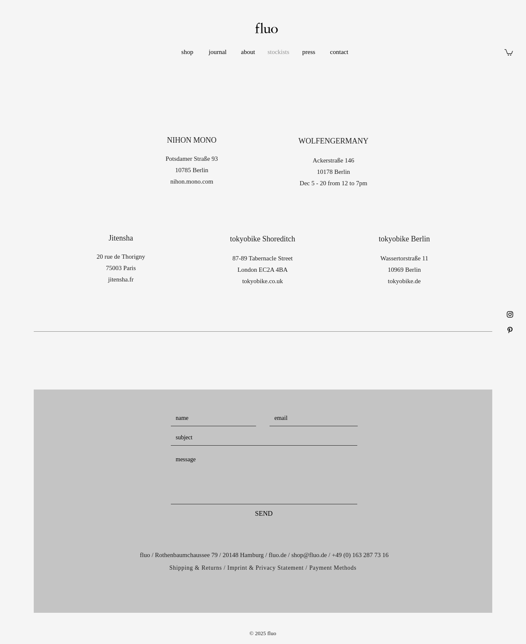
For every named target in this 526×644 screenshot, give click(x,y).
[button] (508, 52)
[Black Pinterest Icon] (510, 330)
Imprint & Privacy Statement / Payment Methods (291, 568)
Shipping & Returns (196, 568)
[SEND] (264, 514)
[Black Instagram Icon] (510, 314)
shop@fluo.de (309, 555)
